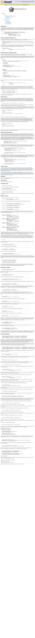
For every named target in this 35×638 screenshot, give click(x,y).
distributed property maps (25, 92)
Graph (12, 179)
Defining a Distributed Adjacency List (10, 15)
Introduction (3, 26)
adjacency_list (14, 28)
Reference (5, 19)
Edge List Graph (30, 183)
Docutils (15, 489)
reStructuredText (20, 489)
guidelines (33, 40)
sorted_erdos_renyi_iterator (15, 146)
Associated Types (4, 195)
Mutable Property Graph (5, 182)
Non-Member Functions (8, 22)
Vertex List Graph (25, 183)
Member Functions (7, 21)
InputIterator (12, 249)
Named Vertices (7, 17)
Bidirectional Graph (15, 181)
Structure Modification (5, 354)
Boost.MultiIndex (13, 115)
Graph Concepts (7, 18)
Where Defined (7, 20)
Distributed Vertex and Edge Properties (10, 16)
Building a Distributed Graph (6, 140)
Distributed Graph (22, 179)
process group (7, 42)
